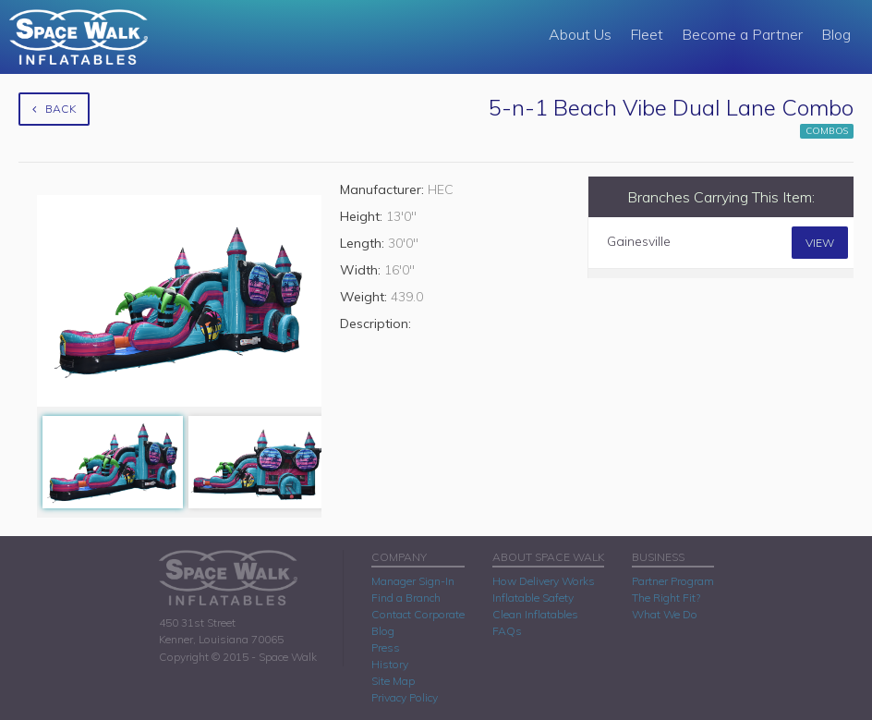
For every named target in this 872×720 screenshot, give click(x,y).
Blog (836, 34)
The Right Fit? (666, 597)
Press (385, 647)
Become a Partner (742, 34)
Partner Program (673, 581)
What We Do (664, 614)
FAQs (507, 631)
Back (54, 109)
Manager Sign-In (412, 581)
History (389, 664)
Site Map (393, 681)
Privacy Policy (404, 697)
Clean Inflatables (535, 614)
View (819, 243)
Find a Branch (406, 597)
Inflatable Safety (533, 597)
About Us (580, 34)
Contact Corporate (418, 614)
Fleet (646, 34)
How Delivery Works (543, 581)
